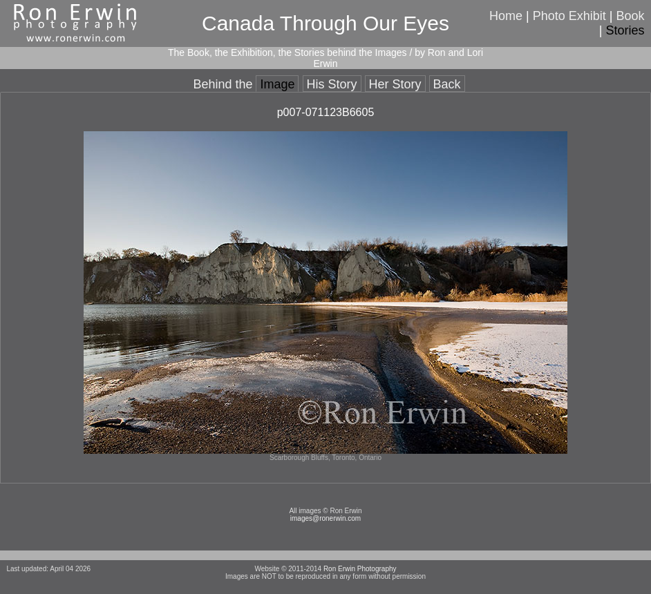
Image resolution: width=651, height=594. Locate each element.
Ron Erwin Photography (360, 569)
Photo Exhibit (569, 16)
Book (630, 16)
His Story (332, 84)
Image (277, 84)
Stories (625, 30)
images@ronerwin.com (325, 518)
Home (505, 16)
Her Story (395, 84)
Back (447, 84)
